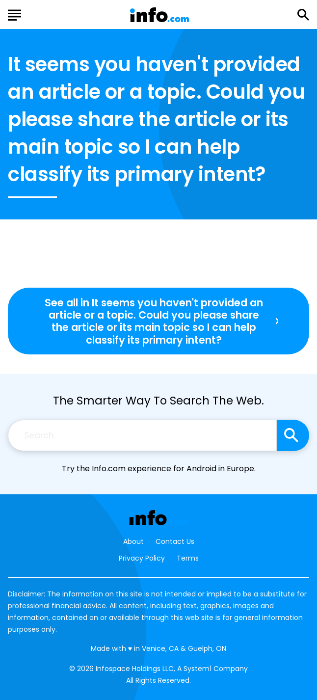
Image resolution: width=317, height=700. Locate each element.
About (133, 542)
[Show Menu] (14, 14)
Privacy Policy (142, 558)
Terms (188, 558)
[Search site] (293, 435)
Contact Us (175, 542)
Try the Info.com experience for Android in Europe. (159, 468)
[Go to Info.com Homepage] (159, 15)
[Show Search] (303, 15)
